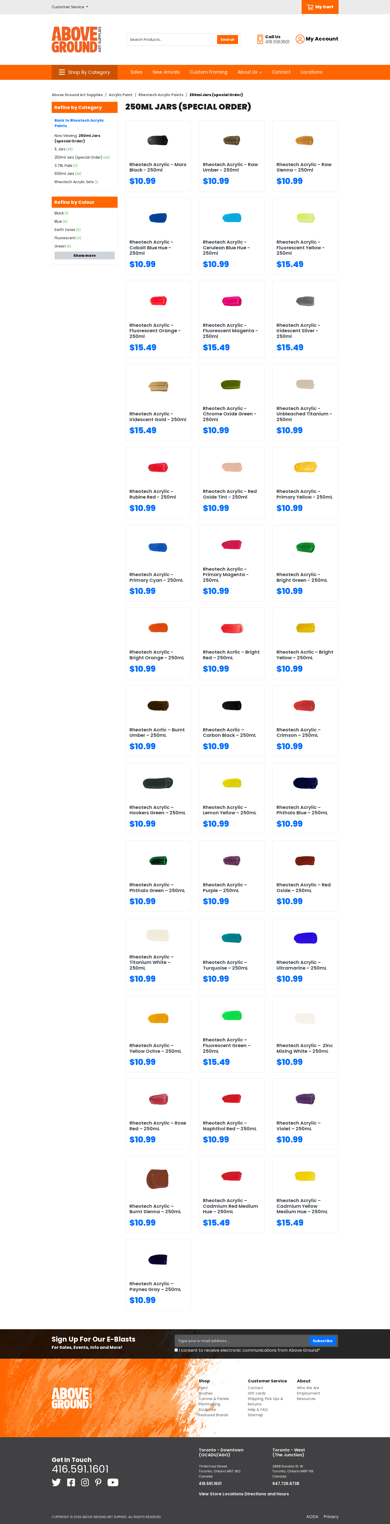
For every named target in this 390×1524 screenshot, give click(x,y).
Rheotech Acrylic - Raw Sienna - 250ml (304, 167)
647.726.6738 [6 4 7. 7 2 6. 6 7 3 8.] (285, 1483)
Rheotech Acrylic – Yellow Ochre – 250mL (155, 1048)
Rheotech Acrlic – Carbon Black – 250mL (229, 732)
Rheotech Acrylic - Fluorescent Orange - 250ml (155, 330)
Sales (136, 72)
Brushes (206, 1393)
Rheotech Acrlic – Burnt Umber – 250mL (157, 732)
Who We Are (308, 1387)
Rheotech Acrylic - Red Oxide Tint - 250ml (230, 494)
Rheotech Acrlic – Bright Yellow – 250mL (305, 655)
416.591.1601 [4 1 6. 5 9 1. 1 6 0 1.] (80, 1469)
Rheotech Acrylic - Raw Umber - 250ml (230, 167)
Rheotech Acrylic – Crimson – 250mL (299, 732)
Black (59, 213)
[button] (70, 7)
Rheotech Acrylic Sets (74, 181)
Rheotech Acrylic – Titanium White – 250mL (151, 962)
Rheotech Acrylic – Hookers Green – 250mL (157, 810)
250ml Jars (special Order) (79, 157)
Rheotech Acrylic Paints (161, 94)
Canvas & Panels (214, 1398)
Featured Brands (213, 1415)
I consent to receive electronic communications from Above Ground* (249, 1350)
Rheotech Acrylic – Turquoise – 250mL (225, 965)
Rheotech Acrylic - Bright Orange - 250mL (156, 655)
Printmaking (209, 1404)
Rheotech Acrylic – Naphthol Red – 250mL (230, 1126)
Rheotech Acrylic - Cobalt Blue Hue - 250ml (151, 247)
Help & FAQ (258, 1409)
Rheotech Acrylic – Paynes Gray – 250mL (155, 1286)
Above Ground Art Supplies (77, 94)
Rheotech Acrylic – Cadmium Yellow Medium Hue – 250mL (302, 1206)
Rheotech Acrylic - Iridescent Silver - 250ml (298, 330)
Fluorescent (65, 238)
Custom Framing (208, 72)
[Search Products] (183, 39)
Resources (306, 1398)
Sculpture (207, 1409)
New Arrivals (166, 72)
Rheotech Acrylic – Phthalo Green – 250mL (157, 887)
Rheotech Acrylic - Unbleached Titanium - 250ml (304, 414)
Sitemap (255, 1415)
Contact (281, 72)
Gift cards (257, 1393)
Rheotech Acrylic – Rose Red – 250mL (157, 1126)
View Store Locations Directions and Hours (244, 1494)
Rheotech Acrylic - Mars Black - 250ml (157, 167)
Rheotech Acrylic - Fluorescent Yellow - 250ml (301, 247)
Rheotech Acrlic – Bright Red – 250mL (231, 655)
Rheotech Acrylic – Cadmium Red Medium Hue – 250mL (230, 1206)
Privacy (331, 1517)
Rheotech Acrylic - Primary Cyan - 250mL (156, 577)
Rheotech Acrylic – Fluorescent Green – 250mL (227, 1045)
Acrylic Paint (121, 94)
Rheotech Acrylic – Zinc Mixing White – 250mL (305, 1048)
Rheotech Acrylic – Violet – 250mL (299, 1126)
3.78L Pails (63, 165)
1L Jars (60, 149)
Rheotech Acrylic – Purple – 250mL (225, 887)
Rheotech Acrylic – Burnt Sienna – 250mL (155, 1209)
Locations (311, 72)
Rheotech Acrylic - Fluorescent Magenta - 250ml (230, 330)
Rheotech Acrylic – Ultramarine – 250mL (302, 965)
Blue (58, 221)
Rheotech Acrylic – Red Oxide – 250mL (304, 887)
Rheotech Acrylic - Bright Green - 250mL (302, 577)
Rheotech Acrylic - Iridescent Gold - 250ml (157, 417)
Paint (203, 1387)
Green (60, 246)
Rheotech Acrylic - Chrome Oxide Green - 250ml (230, 414)
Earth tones (65, 229)
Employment (308, 1393)
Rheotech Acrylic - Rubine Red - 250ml (152, 494)
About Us (250, 72)
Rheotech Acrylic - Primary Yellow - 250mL (305, 494)
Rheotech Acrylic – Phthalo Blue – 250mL (302, 810)
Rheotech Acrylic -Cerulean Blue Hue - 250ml (226, 247)
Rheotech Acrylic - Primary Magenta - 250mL (226, 574)
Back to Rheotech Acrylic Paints (79, 123)
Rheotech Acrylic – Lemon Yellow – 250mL (229, 810)
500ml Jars (64, 173)
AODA (312, 1517)
